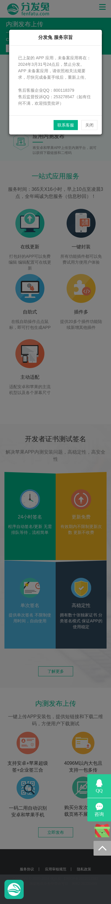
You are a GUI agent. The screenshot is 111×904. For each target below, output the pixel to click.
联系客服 (65, 125)
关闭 (89, 125)
